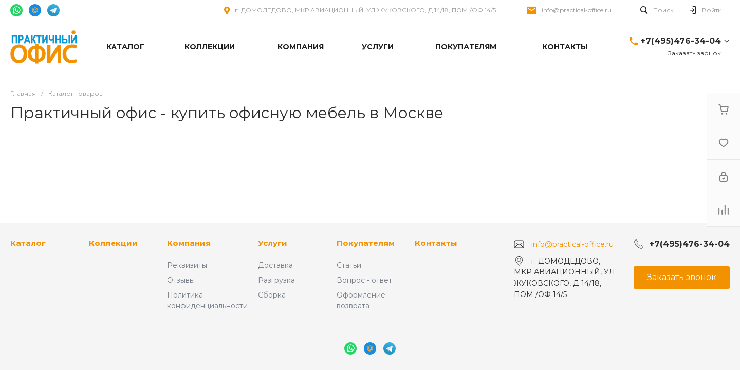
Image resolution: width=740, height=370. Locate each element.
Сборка (272, 295)
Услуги (272, 243)
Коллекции (113, 243)
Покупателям (366, 243)
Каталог (28, 243)
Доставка (275, 265)
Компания (189, 243)
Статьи (349, 265)
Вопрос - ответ (364, 280)
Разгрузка (276, 280)
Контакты (436, 243)
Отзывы (181, 280)
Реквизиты (187, 265)
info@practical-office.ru (577, 10)
